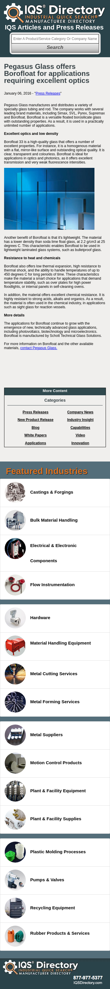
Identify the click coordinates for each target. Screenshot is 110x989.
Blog (36, 428)
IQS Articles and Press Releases (54, 27)
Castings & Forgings (39, 492)
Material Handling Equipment (48, 646)
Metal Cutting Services (41, 674)
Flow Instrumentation (40, 585)
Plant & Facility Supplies (43, 819)
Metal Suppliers (34, 735)
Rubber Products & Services (47, 936)
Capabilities (80, 428)
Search (55, 47)
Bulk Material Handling (41, 520)
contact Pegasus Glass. (38, 348)
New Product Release (35, 420)
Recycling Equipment (40, 908)
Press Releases (47, 93)
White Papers (35, 435)
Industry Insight (80, 420)
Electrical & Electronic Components (41, 550)
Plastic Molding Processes (45, 852)
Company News (80, 412)
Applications (35, 443)
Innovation (80, 443)
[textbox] (55, 38)
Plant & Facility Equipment (45, 791)
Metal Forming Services (42, 702)
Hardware (27, 617)
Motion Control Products (43, 763)
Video (80, 435)
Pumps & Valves (34, 880)
